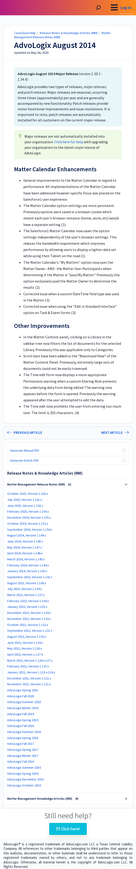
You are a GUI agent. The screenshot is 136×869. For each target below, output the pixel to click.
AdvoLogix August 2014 (55, 45)
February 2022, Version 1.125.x (28, 666)
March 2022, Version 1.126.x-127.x (29, 660)
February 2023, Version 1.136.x (28, 601)
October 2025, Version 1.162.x (27, 494)
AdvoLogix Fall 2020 (20, 696)
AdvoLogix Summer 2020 (24, 702)
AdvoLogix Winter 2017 (22, 756)
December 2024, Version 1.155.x (29, 517)
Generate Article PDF (24, 460)
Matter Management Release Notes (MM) (39, 484)
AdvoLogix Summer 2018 (24, 732)
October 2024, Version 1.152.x (27, 523)
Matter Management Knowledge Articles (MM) (43, 798)
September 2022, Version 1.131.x (29, 630)
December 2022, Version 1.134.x (29, 613)
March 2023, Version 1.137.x (26, 595)
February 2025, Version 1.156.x (28, 511)
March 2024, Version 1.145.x (26, 559)
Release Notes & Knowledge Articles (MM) (69, 33)
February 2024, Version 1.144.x (28, 565)
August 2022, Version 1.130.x (26, 636)
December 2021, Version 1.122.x (29, 678)
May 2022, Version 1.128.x (24, 648)
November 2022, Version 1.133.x (29, 619)
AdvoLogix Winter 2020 (22, 708)
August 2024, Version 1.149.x (26, 535)
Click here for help (68, 142)
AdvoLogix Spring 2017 (22, 750)
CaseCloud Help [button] (20, 7)
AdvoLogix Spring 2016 (22, 773)
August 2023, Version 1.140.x (26, 583)
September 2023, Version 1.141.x (29, 577)
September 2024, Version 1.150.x (29, 529)
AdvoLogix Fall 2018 (20, 726)
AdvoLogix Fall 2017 (20, 744)
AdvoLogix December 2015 (25, 779)
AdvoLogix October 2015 (24, 785)
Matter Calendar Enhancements (55, 169)
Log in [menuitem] (126, 7)
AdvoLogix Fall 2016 (20, 761)
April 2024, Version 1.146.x (24, 553)
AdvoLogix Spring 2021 (22, 690)
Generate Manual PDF (24, 450)
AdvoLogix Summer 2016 (24, 767)
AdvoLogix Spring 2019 (22, 720)
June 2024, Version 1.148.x (25, 541)
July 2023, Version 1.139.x (24, 589)
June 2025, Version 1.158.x (25, 506)
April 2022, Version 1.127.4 (25, 654)
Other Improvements (42, 325)
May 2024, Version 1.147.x (24, 547)
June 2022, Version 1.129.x (25, 643)
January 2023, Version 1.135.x (27, 607)
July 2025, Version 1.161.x (24, 500)
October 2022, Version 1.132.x (27, 625)
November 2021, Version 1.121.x (29, 684)
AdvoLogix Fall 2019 (20, 714)
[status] (68, 96)
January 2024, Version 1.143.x (27, 571)
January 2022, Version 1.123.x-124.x (31, 672)
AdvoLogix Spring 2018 (22, 738)
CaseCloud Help (25, 33)
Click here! (68, 828)
